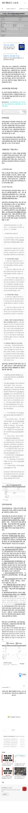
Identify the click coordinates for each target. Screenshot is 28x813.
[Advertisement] (14, 716)
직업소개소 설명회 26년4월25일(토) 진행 (9, 45)
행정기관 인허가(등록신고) (9, 736)
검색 (22, 3)
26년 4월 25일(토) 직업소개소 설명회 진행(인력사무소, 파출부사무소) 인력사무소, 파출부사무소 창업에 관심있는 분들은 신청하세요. (9, 47)
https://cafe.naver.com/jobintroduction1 (12, 42)
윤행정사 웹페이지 (11, 9)
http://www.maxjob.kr (9, 53)
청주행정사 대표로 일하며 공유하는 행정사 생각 (10, 790)
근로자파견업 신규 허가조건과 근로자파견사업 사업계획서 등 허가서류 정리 (14, 104)
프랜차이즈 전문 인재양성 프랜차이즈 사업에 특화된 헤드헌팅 (13, 58)
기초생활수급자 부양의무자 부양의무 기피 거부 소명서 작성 (11, 741)
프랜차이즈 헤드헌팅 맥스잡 (11, 56)
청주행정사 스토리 (10, 3)
